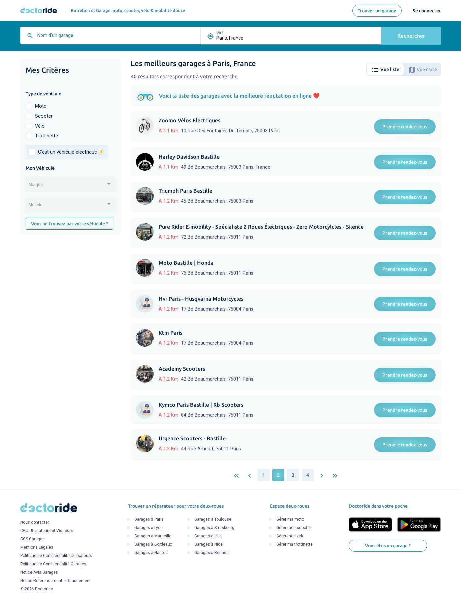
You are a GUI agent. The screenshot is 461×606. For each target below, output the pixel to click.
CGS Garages (32, 539)
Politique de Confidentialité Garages (53, 564)
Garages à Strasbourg (214, 527)
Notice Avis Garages (39, 572)
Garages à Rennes (211, 552)
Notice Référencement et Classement (55, 581)
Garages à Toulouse (212, 519)
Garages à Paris (149, 519)
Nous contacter (34, 522)
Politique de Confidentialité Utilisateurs (56, 556)
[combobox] (117, 38)
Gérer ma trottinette (294, 544)
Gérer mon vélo (290, 536)
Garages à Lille (208, 536)
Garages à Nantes (151, 552)
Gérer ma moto (290, 519)
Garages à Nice (208, 544)
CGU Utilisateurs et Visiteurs (46, 531)
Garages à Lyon (148, 527)
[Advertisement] (70, 343)
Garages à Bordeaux (153, 544)
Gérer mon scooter (293, 527)
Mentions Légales (36, 547)
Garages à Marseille (152, 536)
